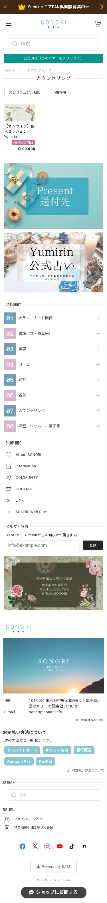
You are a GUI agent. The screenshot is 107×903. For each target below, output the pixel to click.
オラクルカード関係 (36, 318)
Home (9, 70)
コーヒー (26, 364)
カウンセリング (32, 410)
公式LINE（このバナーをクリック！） (53, 58)
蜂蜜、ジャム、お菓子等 (39, 426)
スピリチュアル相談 (25, 93)
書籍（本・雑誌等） (36, 333)
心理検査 (59, 93)
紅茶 (22, 380)
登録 (92, 545)
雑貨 (22, 395)
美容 (22, 349)
